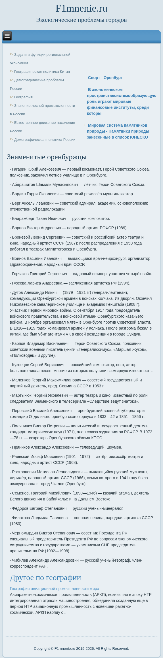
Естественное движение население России (42, 126)
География (23, 97)
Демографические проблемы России (37, 84)
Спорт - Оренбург (105, 77)
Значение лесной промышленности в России (42, 109)
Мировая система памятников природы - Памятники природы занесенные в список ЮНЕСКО (118, 131)
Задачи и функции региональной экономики (40, 58)
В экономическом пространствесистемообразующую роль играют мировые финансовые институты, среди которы (121, 101)
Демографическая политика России (44, 139)
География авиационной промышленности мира (54, 588)
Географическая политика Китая (42, 71)
